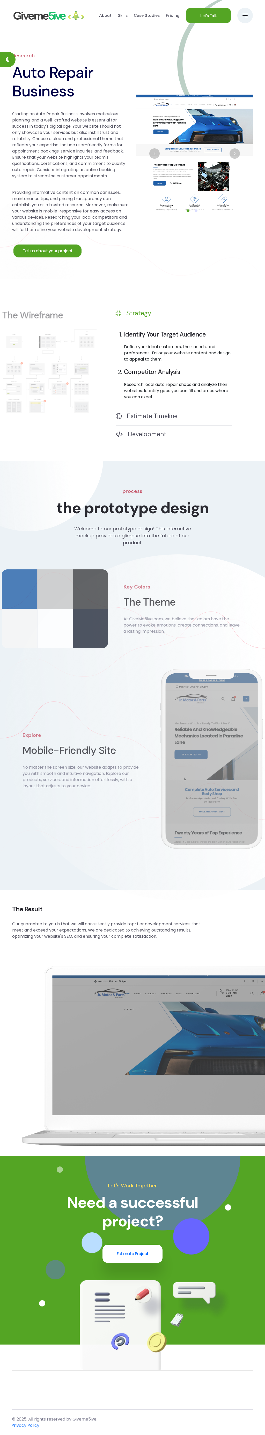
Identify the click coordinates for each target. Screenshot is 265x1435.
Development (141, 434)
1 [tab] (188, 210)
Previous (154, 153)
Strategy (133, 313)
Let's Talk (208, 15)
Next (235, 153)
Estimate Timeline (147, 416)
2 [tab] (196, 210)
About (105, 15)
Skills (123, 15)
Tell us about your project (47, 251)
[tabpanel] (194, 154)
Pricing (173, 15)
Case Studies (147, 15)
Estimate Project (133, 1254)
